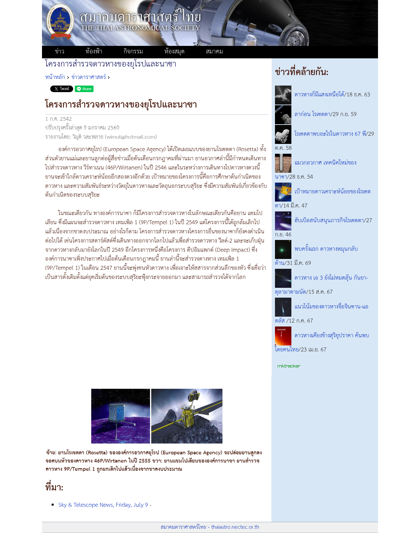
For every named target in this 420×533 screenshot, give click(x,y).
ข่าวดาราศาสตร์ (89, 77)
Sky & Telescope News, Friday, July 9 (103, 505)
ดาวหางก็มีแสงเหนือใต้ (319, 94)
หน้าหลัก (55, 77)
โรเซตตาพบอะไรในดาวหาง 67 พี (330, 134)
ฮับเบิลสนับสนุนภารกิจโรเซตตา (329, 220)
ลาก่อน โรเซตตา (312, 114)
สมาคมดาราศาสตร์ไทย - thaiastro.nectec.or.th (210, 527)
